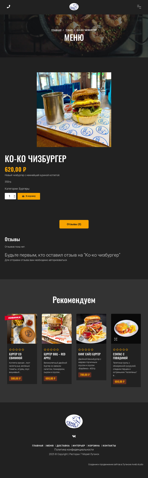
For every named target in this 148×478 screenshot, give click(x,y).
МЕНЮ (50, 445)
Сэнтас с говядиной (120, 356)
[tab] (74, 224)
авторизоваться (58, 260)
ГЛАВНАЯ (56, 30)
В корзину (31, 196)
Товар (69, 30)
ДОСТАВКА (63, 445)
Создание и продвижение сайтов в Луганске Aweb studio (115, 464)
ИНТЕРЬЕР (79, 445)
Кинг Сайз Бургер (89, 354)
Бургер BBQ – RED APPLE (54, 356)
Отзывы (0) (74, 224)
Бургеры (24, 188)
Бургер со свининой (15, 356)
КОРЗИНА (94, 445)
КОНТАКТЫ (109, 445)
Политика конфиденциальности (74, 449)
